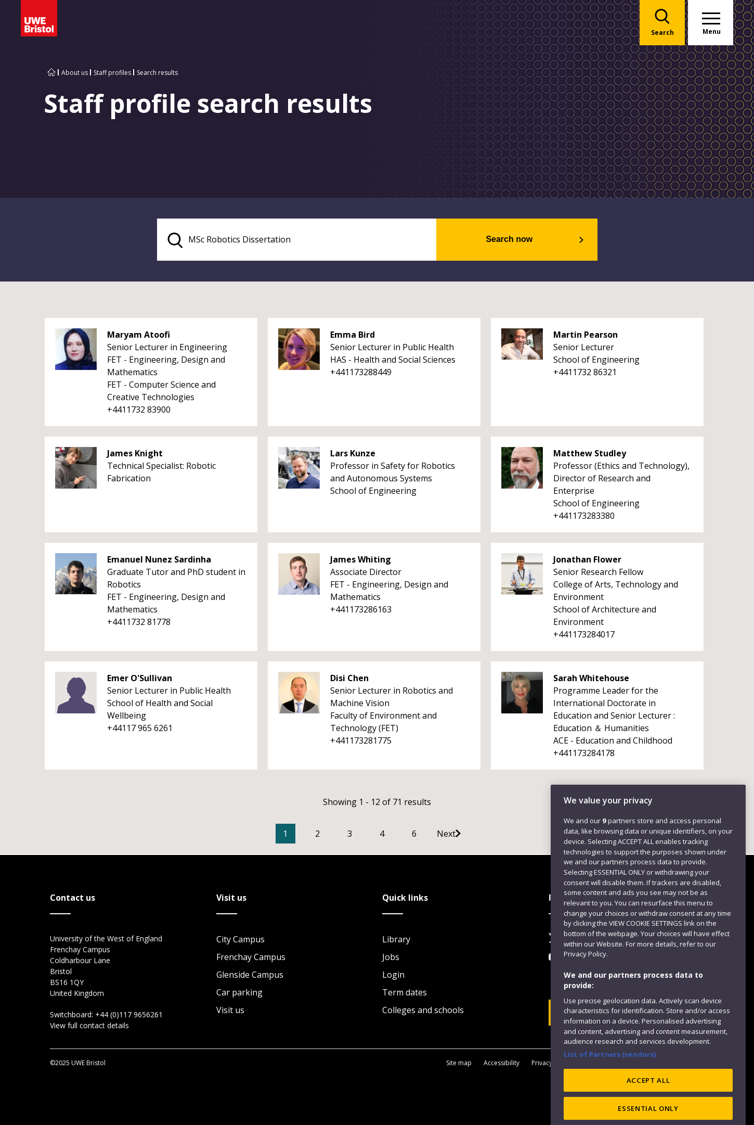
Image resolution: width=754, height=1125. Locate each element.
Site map (459, 1063)
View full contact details (89, 1026)
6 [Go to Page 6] (429, 835)
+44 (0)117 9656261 (129, 1015)
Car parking (239, 993)
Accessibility (501, 1063)
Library (396, 940)
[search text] (311, 240)
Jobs (390, 958)
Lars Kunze (352, 455)
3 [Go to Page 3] (365, 835)
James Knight (135, 455)
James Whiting (360, 561)
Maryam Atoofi (138, 336)
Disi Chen (349, 679)
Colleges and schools (423, 1011)
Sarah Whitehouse (591, 679)
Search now (522, 240)
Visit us (230, 1011)
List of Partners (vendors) (610, 1078)
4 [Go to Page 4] (397, 835)
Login (393, 975)
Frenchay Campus (250, 958)
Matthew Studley (589, 455)
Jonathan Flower (587, 561)
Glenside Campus (249, 975)
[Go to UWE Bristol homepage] (51, 72)
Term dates (404, 993)
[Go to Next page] (472, 835)
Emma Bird (352, 336)
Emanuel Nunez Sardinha (159, 561)
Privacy (541, 1063)
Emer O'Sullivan (139, 679)
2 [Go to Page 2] (333, 835)
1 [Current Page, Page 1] (300, 835)
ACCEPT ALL (648, 1103)
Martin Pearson (585, 336)
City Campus (240, 940)
